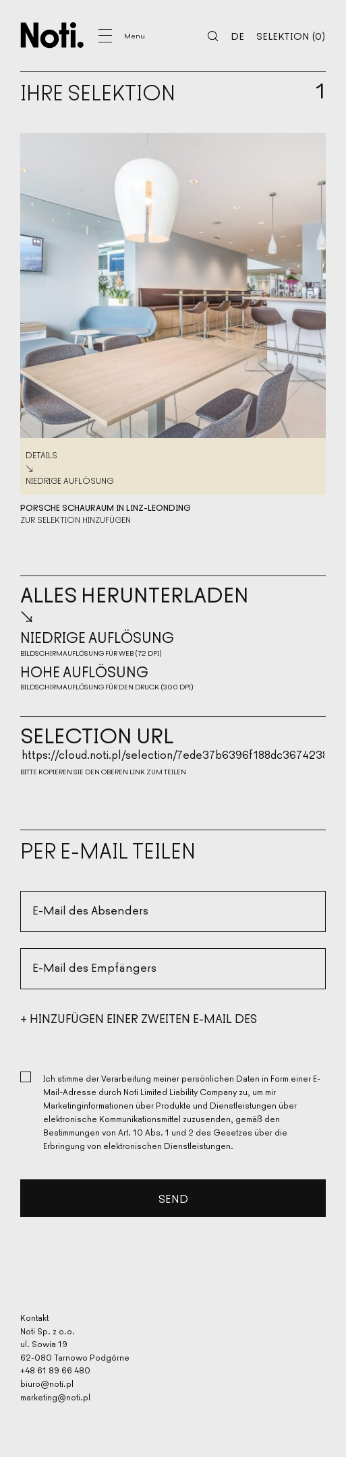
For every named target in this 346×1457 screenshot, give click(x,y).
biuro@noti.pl (47, 1383)
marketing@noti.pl (55, 1396)
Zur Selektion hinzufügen (75, 519)
